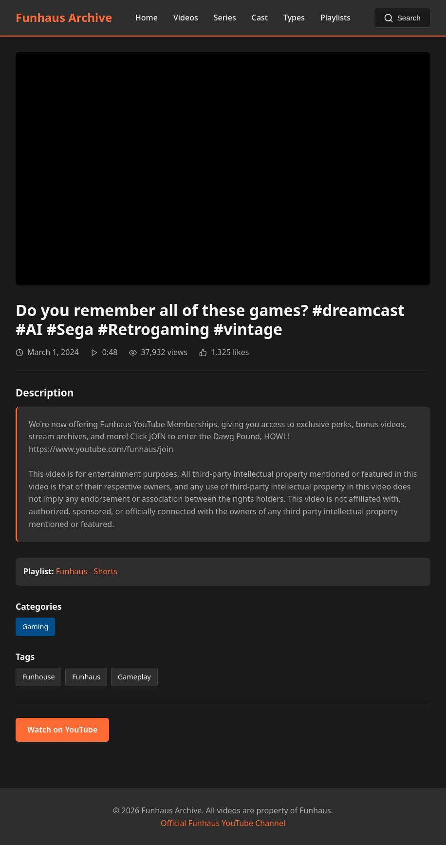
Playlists (335, 17)
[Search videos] (402, 18)
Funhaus (86, 676)
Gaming (35, 626)
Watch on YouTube (62, 729)
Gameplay (134, 676)
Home (146, 17)
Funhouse (38, 676)
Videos (185, 17)
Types (294, 17)
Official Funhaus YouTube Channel (223, 823)
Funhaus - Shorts (86, 571)
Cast (260, 17)
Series (225, 17)
